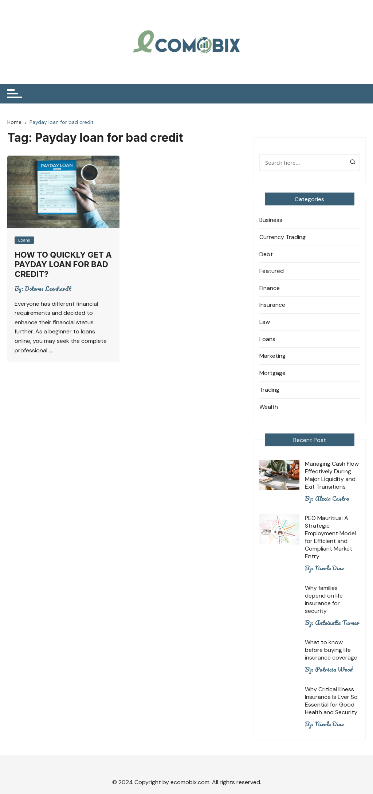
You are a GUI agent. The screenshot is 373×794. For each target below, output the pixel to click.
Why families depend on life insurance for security (324, 599)
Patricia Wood (334, 669)
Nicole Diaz (329, 568)
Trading (269, 390)
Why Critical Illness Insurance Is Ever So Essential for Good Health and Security (331, 700)
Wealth (268, 407)
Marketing (272, 356)
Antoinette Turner (337, 622)
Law (264, 322)
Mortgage (272, 373)
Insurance (272, 305)
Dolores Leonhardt (48, 288)
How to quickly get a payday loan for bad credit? (63, 264)
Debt (266, 254)
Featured (271, 271)
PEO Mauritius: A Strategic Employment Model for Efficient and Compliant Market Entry (330, 537)
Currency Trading (282, 237)
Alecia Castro (332, 498)
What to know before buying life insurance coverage (331, 649)
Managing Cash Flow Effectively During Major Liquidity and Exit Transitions (332, 475)
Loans (24, 240)
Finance (269, 288)
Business (270, 220)
